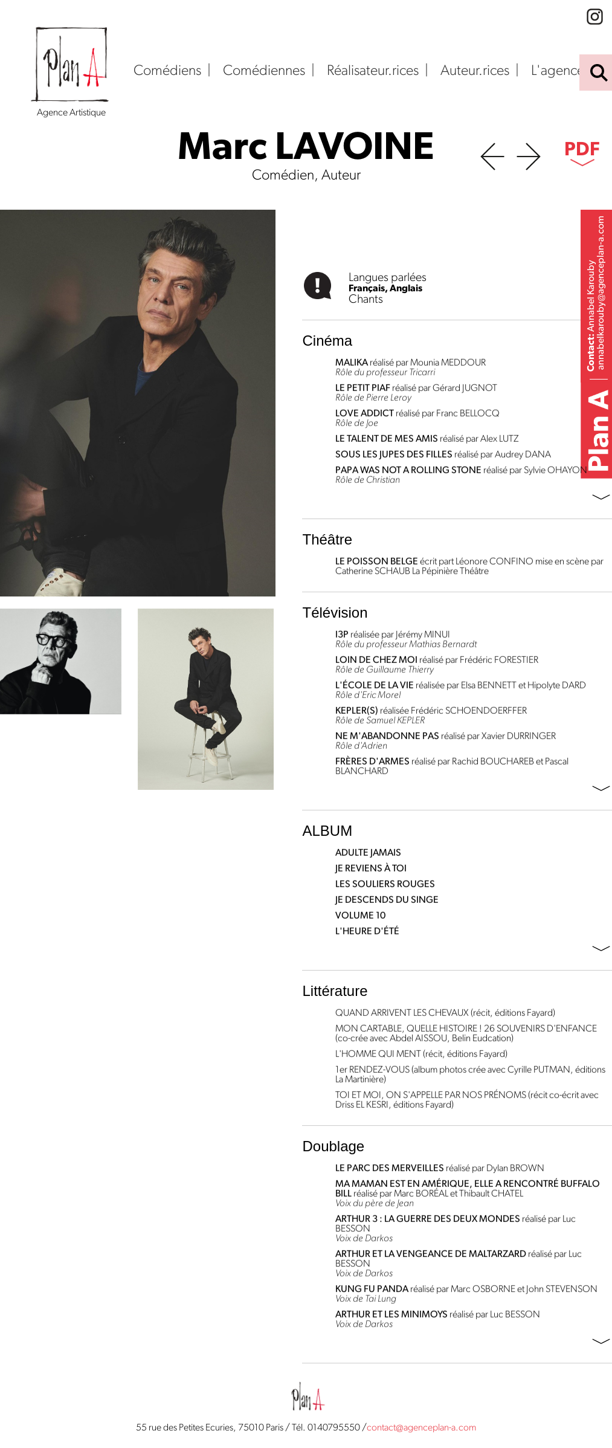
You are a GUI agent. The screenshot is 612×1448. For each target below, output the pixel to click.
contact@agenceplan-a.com (421, 1428)
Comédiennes (264, 71)
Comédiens (167, 71)
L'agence (557, 71)
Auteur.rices (474, 71)
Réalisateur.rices (373, 71)
